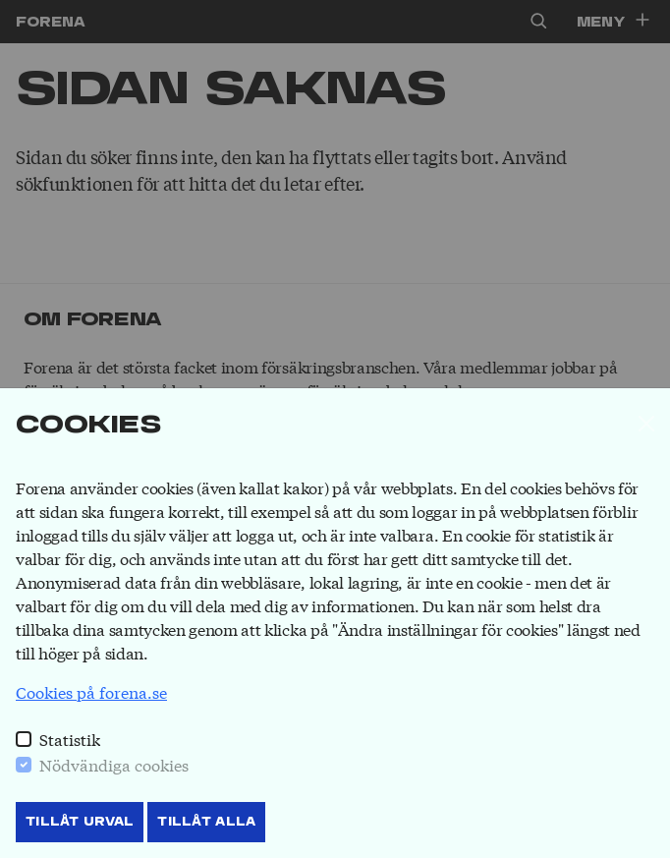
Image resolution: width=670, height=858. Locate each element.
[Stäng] (646, 423)
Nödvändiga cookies (114, 764)
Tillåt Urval (80, 822)
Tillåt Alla (206, 822)
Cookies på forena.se (91, 691)
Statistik (69, 738)
